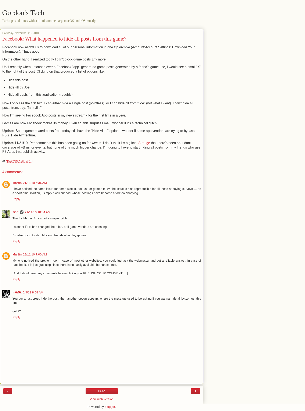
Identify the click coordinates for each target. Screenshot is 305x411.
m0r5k (16, 292)
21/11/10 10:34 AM (37, 212)
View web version (102, 399)
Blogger (110, 406)
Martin (17, 183)
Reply (16, 199)
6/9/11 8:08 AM (33, 292)
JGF (15, 212)
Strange (144, 143)
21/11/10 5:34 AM (35, 183)
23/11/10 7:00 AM (35, 254)
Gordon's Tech (23, 12)
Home (101, 391)
